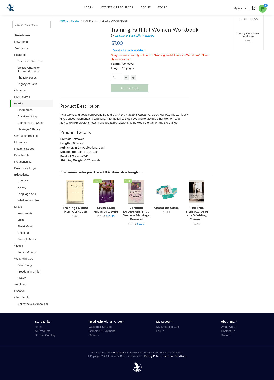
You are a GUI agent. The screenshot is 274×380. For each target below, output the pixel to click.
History (22, 187)
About (146, 7)
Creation (23, 181)
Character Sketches (30, 61)
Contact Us (228, 330)
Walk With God (23, 258)
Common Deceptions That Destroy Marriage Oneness (136, 213)
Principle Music (27, 239)
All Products (42, 330)
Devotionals (21, 155)
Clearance (20, 90)
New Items (21, 41)
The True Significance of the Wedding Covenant (197, 213)
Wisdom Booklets (29, 200)
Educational (21, 174)
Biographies (25, 109)
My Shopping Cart (167, 326)
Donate (225, 335)
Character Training (26, 135)
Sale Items (21, 48)
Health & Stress (24, 148)
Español (19, 291)
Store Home (22, 35)
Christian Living (27, 116)
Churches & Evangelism (33, 303)
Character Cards (166, 208)
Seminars (20, 284)
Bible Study (25, 265)
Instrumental (25, 213)
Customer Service (100, 326)
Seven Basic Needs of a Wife (105, 210)
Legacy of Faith (27, 84)
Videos (18, 245)
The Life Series (27, 77)
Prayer (22, 278)
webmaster (118, 352)
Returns (94, 335)
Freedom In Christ (29, 271)
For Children (22, 97)
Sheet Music (25, 226)
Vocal (21, 219)
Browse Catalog (45, 335)
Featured (20, 54)
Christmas (24, 232)
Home (38, 326)
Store (162, 7)
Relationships (22, 161)
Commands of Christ (31, 122)
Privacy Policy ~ (153, 356)
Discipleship (21, 297)
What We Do (229, 326)
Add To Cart (130, 88)
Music (18, 206)
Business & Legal (25, 168)
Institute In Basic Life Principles (134, 35)
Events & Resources (117, 7)
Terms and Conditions (174, 356)
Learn (89, 7)
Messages (20, 142)
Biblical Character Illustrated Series (29, 69)
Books (18, 103)
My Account (240, 8)
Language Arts (27, 194)
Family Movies (27, 252)
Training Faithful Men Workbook (75, 210)
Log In (160, 330)
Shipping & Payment (102, 330)
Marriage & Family (29, 129)
